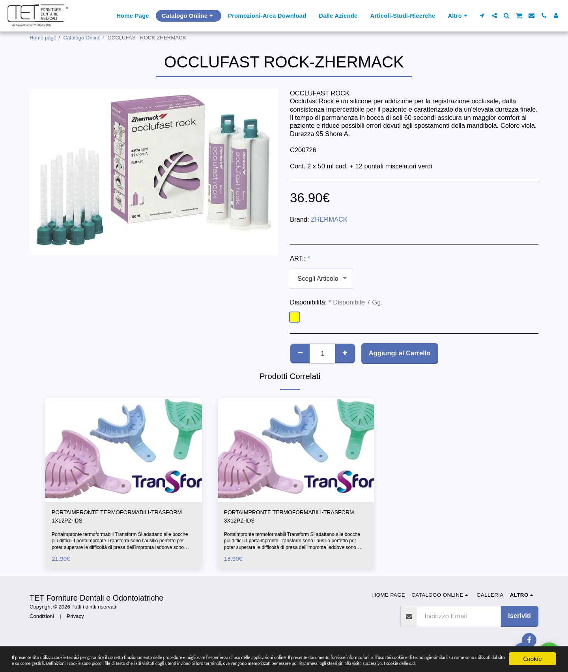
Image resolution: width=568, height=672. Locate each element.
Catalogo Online (82, 38)
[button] (482, 16)
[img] (123, 450)
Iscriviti (519, 618)
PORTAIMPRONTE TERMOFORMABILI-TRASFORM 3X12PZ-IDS (283, 518)
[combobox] (321, 278)
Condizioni (42, 619)
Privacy (75, 619)
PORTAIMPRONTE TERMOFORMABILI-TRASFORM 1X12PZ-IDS (111, 518)
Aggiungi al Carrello (400, 353)
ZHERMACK (329, 219)
